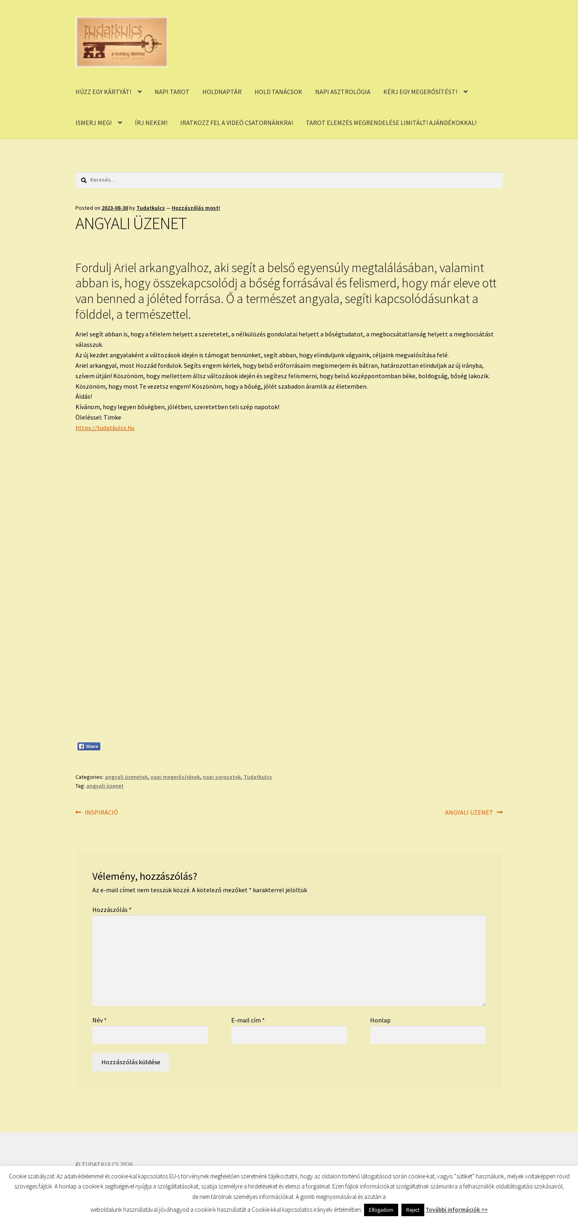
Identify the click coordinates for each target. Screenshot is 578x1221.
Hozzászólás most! (196, 207)
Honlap (380, 1020)
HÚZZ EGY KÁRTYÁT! (103, 92)
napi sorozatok (222, 777)
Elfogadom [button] (381, 1210)
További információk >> (456, 1209)
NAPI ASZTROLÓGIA (342, 92)
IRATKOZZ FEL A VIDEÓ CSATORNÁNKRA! (236, 123)
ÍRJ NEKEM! (151, 123)
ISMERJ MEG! (93, 123)
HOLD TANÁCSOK (278, 92)
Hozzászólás (112, 910)
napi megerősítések (175, 777)
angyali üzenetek (126, 777)
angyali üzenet (105, 785)
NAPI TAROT (172, 92)
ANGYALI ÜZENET (469, 812)
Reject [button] (412, 1210)
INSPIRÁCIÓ (101, 812)
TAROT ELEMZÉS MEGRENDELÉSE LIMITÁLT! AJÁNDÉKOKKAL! (391, 123)
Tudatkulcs (150, 207)
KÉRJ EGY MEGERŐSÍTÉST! (420, 92)
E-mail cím (248, 1020)
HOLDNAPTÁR (222, 92)
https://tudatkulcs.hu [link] (104, 428)
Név (99, 1020)
